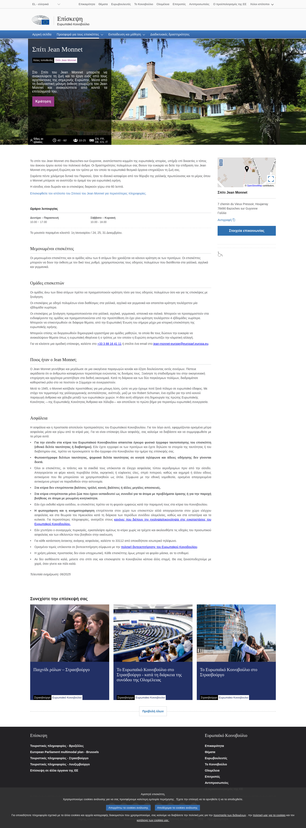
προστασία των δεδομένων (229, 816)
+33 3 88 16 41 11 (109, 343)
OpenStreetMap (254, 185)
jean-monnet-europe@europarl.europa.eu (180, 343)
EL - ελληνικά (40, 4)
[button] (262, 4)
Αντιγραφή (225, 220)
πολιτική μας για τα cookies (269, 816)
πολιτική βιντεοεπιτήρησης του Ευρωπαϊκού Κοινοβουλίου (159, 547)
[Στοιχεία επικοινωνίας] (247, 230)
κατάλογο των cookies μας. (153, 822)
